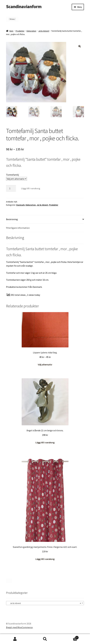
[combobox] (45, 603)
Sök (45, 639)
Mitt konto (15, 639)
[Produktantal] (11, 188)
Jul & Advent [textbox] (44, 603)
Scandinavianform (23, 6)
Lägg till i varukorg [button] (45, 442)
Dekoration (31, 31)
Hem (11, 31)
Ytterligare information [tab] (18, 227)
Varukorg (69, 637)
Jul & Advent (43, 31)
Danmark (20, 205)
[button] (79, 46)
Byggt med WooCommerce (19, 627)
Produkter (20, 31)
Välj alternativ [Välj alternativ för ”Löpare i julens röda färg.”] (45, 364)
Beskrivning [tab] (12, 219)
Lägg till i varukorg (30, 188)
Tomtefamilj (12, 174)
